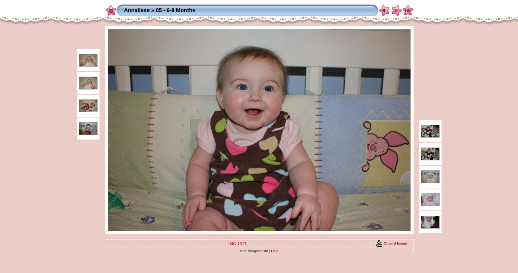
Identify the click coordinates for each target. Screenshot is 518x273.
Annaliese (137, 10)
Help (274, 251)
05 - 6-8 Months (175, 10)
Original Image (391, 243)
